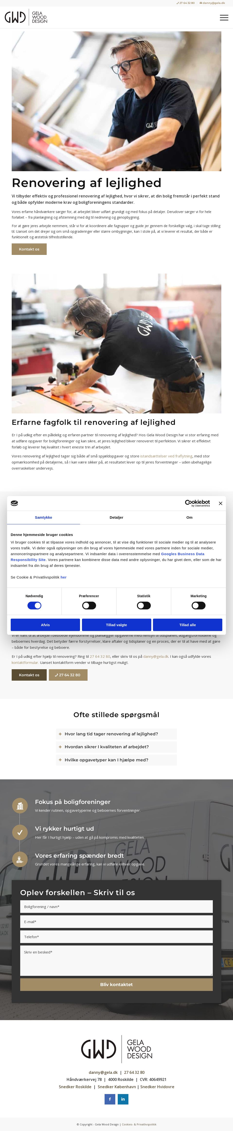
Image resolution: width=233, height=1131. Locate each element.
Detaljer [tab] (116, 517)
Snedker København (117, 1086)
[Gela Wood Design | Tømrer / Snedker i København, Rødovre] (27, 17)
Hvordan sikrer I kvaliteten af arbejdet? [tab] (104, 746)
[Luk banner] (220, 503)
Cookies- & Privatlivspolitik (139, 1124)
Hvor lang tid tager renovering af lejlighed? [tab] (108, 733)
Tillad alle (187, 625)
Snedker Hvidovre (157, 1086)
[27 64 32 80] (68, 675)
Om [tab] (189, 517)
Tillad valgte (116, 625)
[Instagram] (123, 1099)
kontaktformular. (25, 662)
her (64, 577)
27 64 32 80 (100, 656)
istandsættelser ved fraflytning (166, 456)
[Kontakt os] (29, 249)
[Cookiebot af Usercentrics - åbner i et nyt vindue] (188, 503)
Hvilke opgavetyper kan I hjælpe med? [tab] (103, 759)
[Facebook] (110, 1099)
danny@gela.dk (155, 656)
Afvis (45, 625)
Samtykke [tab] (43, 517)
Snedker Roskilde (75, 1086)
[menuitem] (185, 3)
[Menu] (221, 17)
